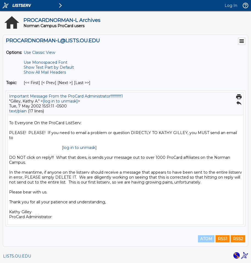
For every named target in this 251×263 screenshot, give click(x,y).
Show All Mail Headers (45, 72)
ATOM (206, 238)
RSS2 (238, 238)
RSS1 (222, 238)
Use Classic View (39, 52)
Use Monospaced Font (45, 62)
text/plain (18, 111)
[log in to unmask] (60, 101)
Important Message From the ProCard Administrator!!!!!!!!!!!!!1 (66, 96)
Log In (231, 5)
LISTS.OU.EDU (17, 256)
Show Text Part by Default (49, 67)
